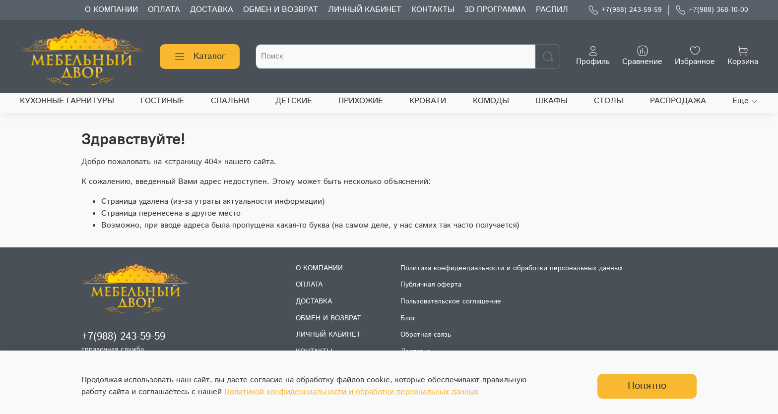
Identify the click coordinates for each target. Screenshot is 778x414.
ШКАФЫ (551, 101)
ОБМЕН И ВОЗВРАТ (280, 9)
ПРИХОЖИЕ (360, 101)
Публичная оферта (430, 285)
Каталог (200, 56)
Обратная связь (425, 335)
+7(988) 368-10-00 (711, 10)
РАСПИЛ (552, 9)
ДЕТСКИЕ (293, 101)
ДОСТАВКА (211, 9)
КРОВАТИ (427, 101)
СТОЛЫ (608, 101)
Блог (408, 318)
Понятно (647, 386)
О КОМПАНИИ (111, 9)
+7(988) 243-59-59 (625, 10)
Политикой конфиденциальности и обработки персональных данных (351, 392)
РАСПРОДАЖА (678, 101)
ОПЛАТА (164, 9)
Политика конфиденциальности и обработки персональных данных (511, 268)
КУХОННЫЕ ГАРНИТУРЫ (67, 101)
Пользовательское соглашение (450, 301)
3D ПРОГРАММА (495, 9)
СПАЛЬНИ (230, 101)
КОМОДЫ (491, 101)
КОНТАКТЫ (432, 9)
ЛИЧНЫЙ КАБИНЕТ (364, 9)
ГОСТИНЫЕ (162, 101)
